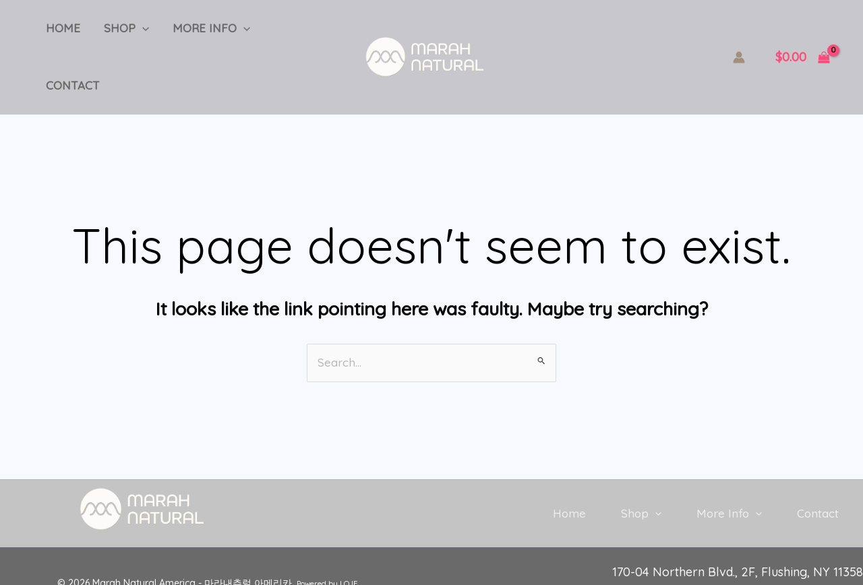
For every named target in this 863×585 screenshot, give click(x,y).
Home (61, 33)
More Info (202, 34)
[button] (137, 34)
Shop (121, 34)
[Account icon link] (739, 34)
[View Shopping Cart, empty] (802, 34)
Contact (289, 33)
